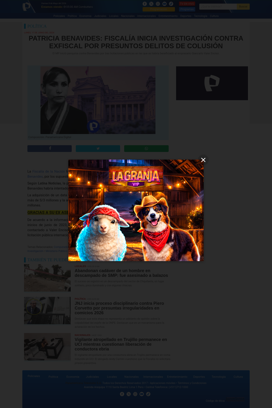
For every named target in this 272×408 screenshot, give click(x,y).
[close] (203, 160)
